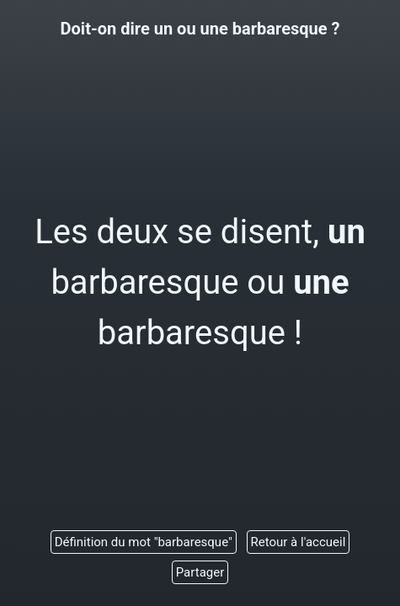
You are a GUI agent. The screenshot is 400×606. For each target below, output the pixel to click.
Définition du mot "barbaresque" (143, 542)
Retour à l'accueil (298, 542)
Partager (200, 572)
